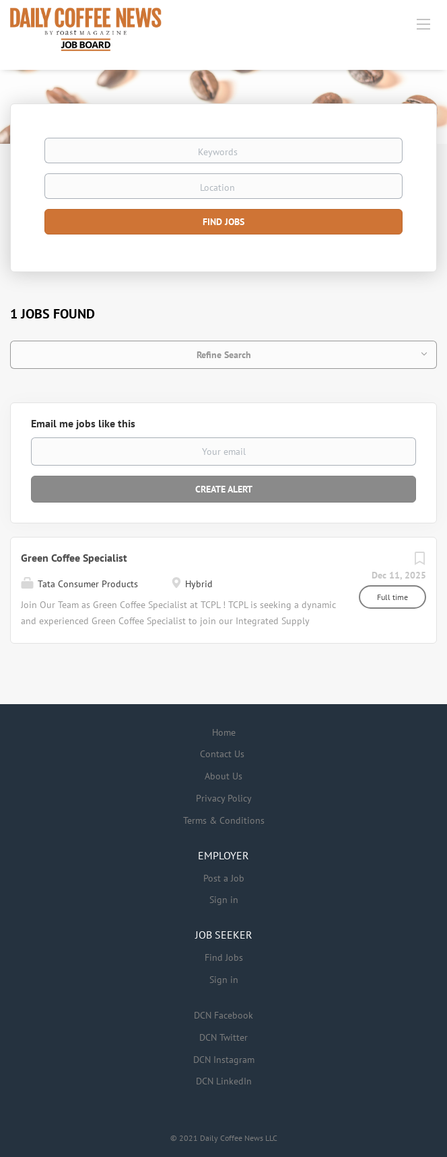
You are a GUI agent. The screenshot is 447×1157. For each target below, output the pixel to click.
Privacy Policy (224, 798)
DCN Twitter (223, 1037)
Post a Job (223, 878)
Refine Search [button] (224, 355)
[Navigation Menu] (423, 23)
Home (224, 732)
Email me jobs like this (83, 423)
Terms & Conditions (224, 820)
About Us (223, 776)
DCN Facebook (223, 1015)
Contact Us (222, 754)
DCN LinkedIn (224, 1081)
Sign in (223, 900)
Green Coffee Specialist (74, 557)
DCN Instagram (223, 1060)
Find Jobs (223, 222)
